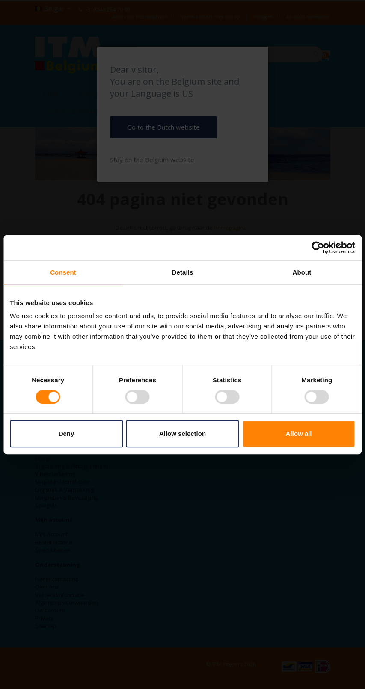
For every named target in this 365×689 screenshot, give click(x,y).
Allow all (299, 433)
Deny (66, 433)
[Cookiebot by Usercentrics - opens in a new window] (317, 247)
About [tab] (302, 272)
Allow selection (182, 433)
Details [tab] (182, 272)
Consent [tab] (63, 272)
